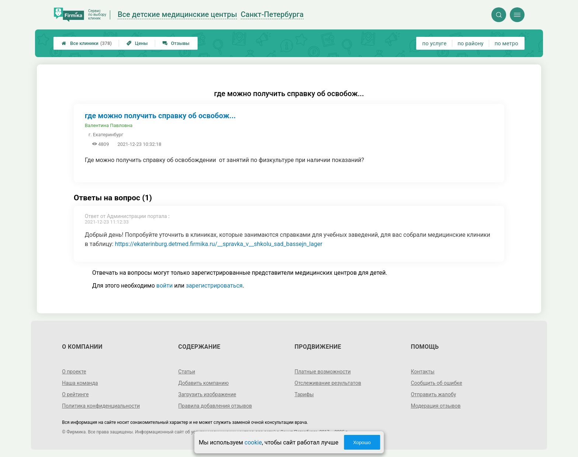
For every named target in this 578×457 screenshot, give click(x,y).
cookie (253, 442)
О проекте (74, 372)
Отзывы (176, 43)
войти (164, 285)
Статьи (186, 372)
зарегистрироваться (214, 285)
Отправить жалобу (433, 394)
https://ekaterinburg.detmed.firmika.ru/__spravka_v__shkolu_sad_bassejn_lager (219, 243)
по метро (506, 43)
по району (470, 43)
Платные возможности (323, 372)
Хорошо (362, 442)
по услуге (434, 43)
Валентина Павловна (108, 125)
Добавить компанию (203, 383)
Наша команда (80, 383)
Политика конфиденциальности (101, 406)
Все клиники (87, 43)
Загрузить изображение (207, 394)
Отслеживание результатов (328, 383)
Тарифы (304, 394)
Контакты (422, 372)
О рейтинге (75, 394)
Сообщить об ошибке (436, 383)
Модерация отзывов (435, 406)
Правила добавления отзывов (215, 406)
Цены (137, 43)
